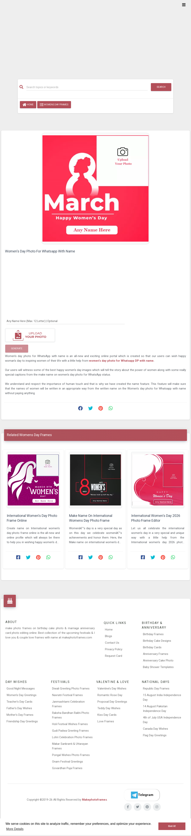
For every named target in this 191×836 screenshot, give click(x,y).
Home (28, 105)
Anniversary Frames (155, 654)
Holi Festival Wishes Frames (70, 724)
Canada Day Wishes (155, 728)
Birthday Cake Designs (157, 641)
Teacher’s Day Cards (19, 701)
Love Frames (105, 721)
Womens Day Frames (54, 105)
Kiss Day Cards (107, 715)
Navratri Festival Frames (67, 695)
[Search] (87, 87)
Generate (16, 348)
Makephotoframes (94, 799)
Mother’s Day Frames (20, 715)
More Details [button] (15, 829)
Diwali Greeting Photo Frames (71, 688)
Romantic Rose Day (109, 695)
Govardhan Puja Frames (67, 768)
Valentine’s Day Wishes (111, 688)
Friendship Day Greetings (22, 721)
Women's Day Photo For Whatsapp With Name (40, 251)
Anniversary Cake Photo (158, 660)
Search (161, 87)
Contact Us (112, 642)
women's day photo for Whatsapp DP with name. (121, 360)
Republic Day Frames (156, 688)
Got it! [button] (172, 826)
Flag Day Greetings (154, 735)
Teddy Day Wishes (108, 708)
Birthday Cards (152, 647)
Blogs (108, 636)
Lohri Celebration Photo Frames (72, 737)
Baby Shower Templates (158, 667)
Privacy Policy (113, 649)
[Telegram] (142, 795)
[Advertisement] (95, 37)
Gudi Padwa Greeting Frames (70, 730)
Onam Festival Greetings (67, 761)
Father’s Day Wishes (19, 708)
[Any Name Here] (66, 320)
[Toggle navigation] (184, 5)
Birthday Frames (153, 634)
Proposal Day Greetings (112, 701)
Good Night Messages (21, 688)
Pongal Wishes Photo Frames (71, 755)
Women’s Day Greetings (21, 695)
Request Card (113, 656)
